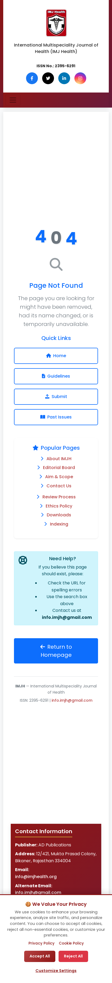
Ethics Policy (59, 506)
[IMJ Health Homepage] (56, 23)
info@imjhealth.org (36, 877)
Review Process (59, 497)
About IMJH (58, 459)
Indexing (59, 524)
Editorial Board (59, 467)
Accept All (40, 956)
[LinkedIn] (64, 78)
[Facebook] (32, 78)
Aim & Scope (59, 477)
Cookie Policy (71, 943)
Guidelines (56, 376)
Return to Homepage (56, 651)
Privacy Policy (41, 943)
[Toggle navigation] (12, 100)
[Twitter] (48, 78)
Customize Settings (56, 970)
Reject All (73, 956)
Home (56, 356)
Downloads (59, 515)
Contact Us (58, 486)
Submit (56, 396)
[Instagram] (80, 78)
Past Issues (56, 417)
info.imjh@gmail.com (67, 617)
